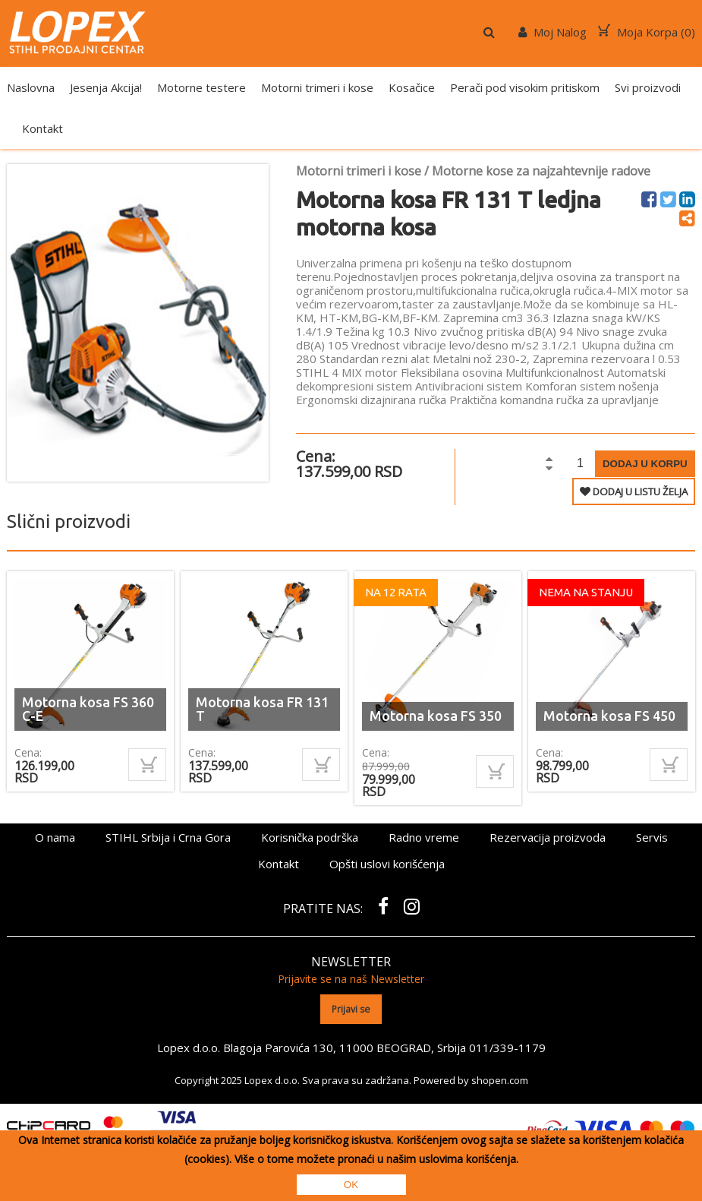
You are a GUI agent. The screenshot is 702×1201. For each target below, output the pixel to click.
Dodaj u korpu (645, 463)
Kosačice (412, 87)
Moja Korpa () (646, 32)
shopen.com (499, 1079)
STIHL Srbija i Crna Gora (168, 837)
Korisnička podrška (309, 837)
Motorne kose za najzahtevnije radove (541, 171)
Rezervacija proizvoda (548, 837)
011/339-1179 (507, 1046)
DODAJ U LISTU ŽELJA (634, 491)
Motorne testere (201, 87)
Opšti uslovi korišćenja (387, 863)
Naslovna (31, 87)
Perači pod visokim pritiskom (525, 87)
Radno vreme (424, 837)
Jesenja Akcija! (106, 87)
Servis (652, 837)
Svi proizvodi (648, 87)
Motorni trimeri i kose (317, 87)
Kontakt (42, 128)
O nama (55, 837)
